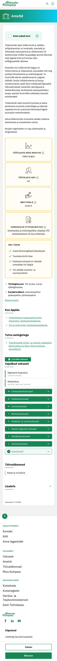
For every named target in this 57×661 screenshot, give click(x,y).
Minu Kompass (12, 572)
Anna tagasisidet (13, 541)
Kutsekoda (9, 585)
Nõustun (28, 655)
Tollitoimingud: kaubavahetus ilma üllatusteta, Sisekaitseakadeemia (25, 319)
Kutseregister (11, 591)
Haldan (28, 647)
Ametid (7, 561)
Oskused (8, 556)
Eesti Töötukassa (13, 605)
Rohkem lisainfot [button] (12, 300)
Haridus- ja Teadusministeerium (15, 598)
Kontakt (8, 531)
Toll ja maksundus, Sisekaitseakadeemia (28, 325)
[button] (10, 36)
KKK (5, 536)
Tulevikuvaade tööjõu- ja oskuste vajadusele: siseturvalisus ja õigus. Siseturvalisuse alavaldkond (30, 345)
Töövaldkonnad (12, 566)
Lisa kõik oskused (18, 359)
